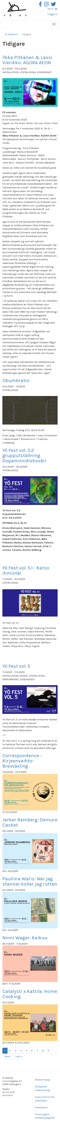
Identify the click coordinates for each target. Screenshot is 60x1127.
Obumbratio (15, 380)
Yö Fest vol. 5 (16, 666)
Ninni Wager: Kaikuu (24, 938)
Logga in (53, 14)
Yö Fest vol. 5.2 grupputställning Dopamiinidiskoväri (24, 455)
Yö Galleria (11, 34)
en (49, 8)
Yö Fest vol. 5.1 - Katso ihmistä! (25, 570)
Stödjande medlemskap (42, 1088)
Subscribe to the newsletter (44, 1098)
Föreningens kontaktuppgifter (45, 1116)
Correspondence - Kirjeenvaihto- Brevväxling (22, 761)
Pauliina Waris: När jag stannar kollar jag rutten (29, 881)
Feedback (41, 1107)
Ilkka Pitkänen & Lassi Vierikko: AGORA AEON (27, 60)
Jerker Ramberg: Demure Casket (29, 822)
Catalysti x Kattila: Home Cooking (29, 993)
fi (53, 8)
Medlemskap (42, 1079)
